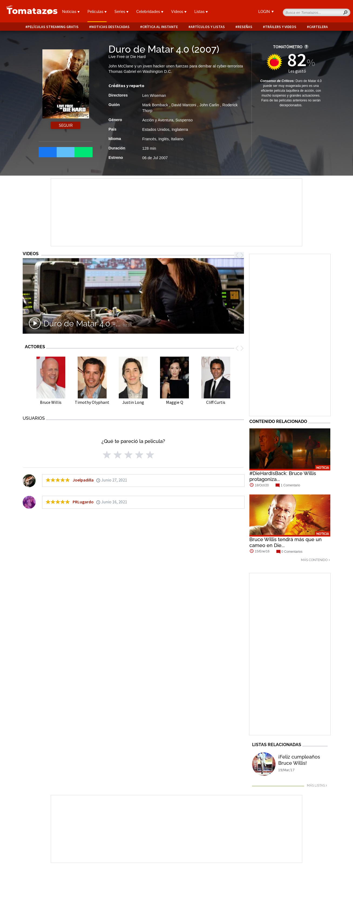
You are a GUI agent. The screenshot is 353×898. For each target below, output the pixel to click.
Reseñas (244, 27)
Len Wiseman (154, 95)
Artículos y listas (208, 27)
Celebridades (149, 11)
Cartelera (318, 27)
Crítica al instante (160, 27)
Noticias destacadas (110, 27)
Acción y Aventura (157, 120)
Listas (201, 11)
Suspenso (184, 120)
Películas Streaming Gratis (53, 27)
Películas (97, 11)
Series (121, 11)
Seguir (66, 125)
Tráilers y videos (280, 27)
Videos (178, 11)
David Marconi (184, 105)
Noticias (71, 11)
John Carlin (209, 105)
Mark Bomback (155, 105)
